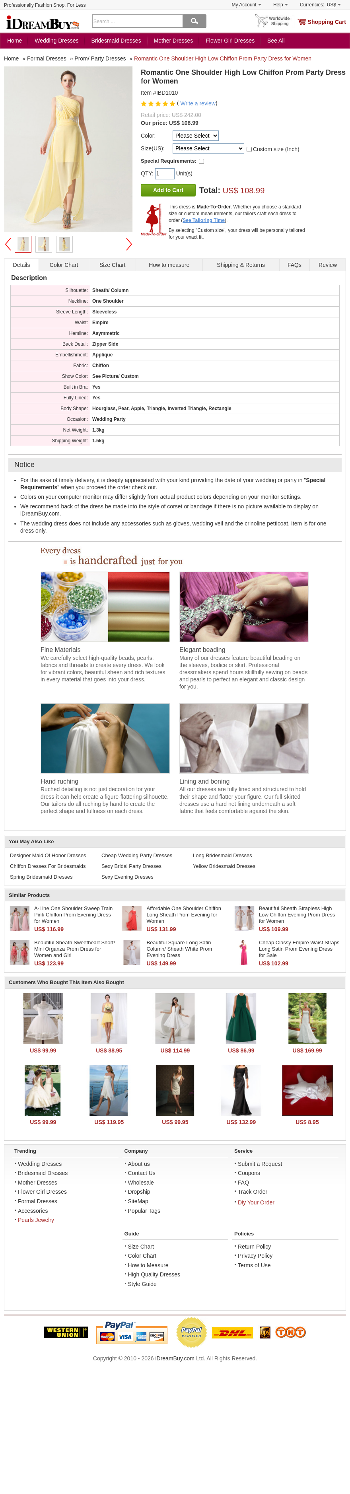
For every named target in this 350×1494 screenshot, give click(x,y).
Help (280, 5)
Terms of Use (254, 1265)
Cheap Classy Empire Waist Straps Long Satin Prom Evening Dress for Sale (299, 949)
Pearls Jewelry (36, 1220)
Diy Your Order (256, 1202)
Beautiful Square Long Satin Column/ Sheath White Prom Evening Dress (179, 949)
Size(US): (153, 148)
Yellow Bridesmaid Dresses (224, 866)
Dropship (139, 1192)
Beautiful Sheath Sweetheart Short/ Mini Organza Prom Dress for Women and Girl (74, 949)
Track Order (252, 1192)
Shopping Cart (327, 22)
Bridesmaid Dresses (116, 40)
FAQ (243, 1182)
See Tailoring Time (204, 220)
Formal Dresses (37, 1201)
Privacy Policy (255, 1256)
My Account (246, 5)
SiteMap (138, 1201)
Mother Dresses (173, 40)
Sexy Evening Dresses (127, 877)
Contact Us (142, 1173)
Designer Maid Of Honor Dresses (48, 855)
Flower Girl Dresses (230, 40)
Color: (148, 135)
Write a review (197, 103)
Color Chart (142, 1256)
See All (276, 40)
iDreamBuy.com (174, 1358)
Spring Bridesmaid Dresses (41, 877)
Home (14, 40)
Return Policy (254, 1246)
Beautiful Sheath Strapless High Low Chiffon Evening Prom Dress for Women (297, 914)
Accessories (33, 1211)
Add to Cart (168, 190)
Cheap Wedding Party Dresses (136, 855)
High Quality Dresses (154, 1274)
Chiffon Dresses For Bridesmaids (48, 866)
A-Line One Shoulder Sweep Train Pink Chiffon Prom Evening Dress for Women (73, 914)
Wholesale (141, 1182)
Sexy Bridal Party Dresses (131, 866)
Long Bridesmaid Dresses (222, 855)
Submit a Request (260, 1164)
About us (139, 1164)
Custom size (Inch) (276, 149)
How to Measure (148, 1265)
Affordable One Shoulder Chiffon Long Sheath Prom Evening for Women (183, 914)
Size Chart (141, 1246)
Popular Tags (144, 1211)
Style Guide (142, 1284)
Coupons (249, 1173)
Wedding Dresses (56, 40)
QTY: (148, 173)
